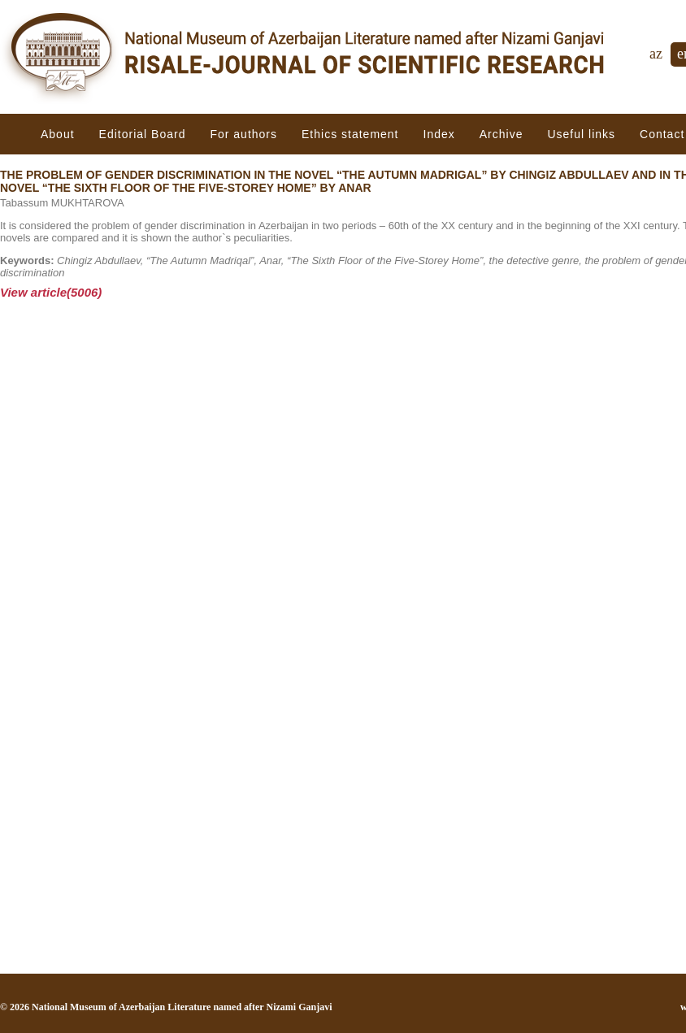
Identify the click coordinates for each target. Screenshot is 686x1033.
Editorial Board (142, 134)
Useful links (581, 134)
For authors (243, 134)
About (58, 134)
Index (439, 134)
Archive (501, 134)
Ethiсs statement (350, 134)
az (655, 54)
